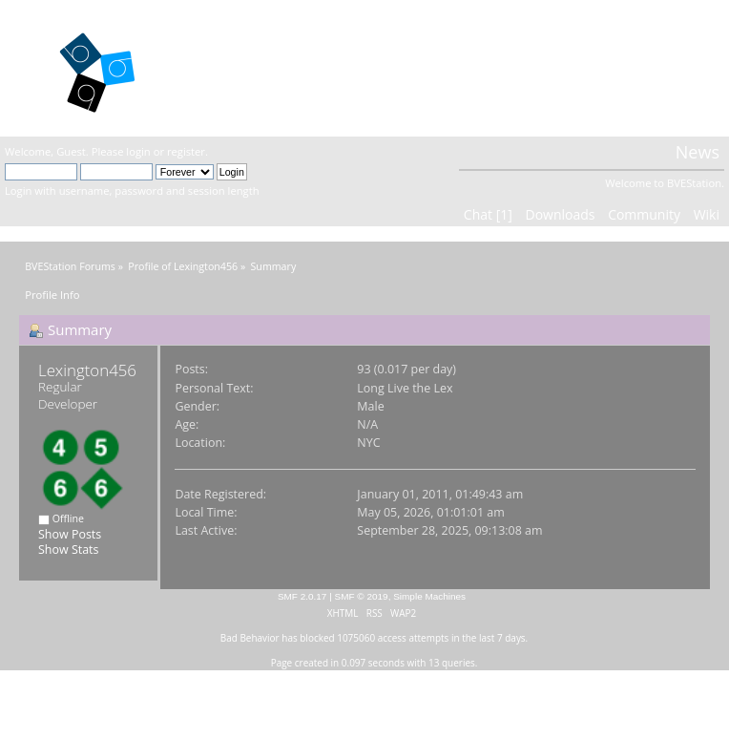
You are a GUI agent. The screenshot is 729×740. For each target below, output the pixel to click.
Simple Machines (429, 596)
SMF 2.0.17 (302, 596)
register (186, 151)
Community (644, 214)
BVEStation (245, 67)
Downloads (559, 214)
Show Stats (68, 549)
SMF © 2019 (361, 596)
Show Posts (69, 534)
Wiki (706, 214)
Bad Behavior (250, 638)
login (138, 151)
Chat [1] (488, 214)
